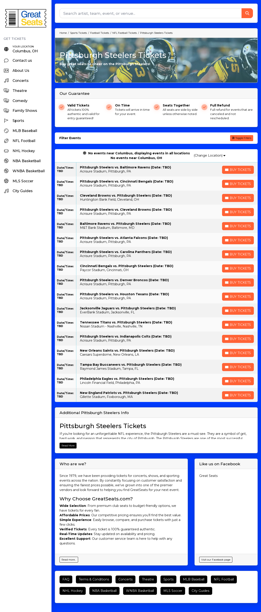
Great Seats (208, 476)
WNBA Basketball (140, 591)
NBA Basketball (104, 591)
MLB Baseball (193, 579)
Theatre (148, 579)
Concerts (125, 579)
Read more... (69, 559)
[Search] (151, 13)
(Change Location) (209, 155)
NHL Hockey (72, 591)
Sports (168, 579)
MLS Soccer (172, 591)
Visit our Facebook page (215, 559)
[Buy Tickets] (238, 170)
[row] (156, 169)
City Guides (200, 591)
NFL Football (224, 579)
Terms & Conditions (94, 579)
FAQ (65, 579)
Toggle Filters (241, 138)
